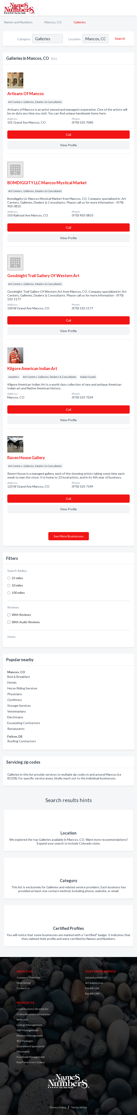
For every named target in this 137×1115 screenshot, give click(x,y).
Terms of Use (79, 1107)
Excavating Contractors (23, 723)
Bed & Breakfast (18, 677)
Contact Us (23, 988)
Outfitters (14, 700)
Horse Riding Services (22, 688)
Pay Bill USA (92, 988)
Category (23, 39)
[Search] (119, 38)
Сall (68, 134)
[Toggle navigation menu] (131, 7)
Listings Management (29, 1025)
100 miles (18, 593)
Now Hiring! (24, 983)
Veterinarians (16, 711)
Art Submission (94, 983)
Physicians (14, 694)
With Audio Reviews (26, 622)
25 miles (17, 578)
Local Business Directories (32, 1009)
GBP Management (27, 1030)
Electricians (15, 717)
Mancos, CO (53, 22)
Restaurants (16, 729)
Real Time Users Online (31, 1062)
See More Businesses (69, 536)
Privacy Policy (58, 1107)
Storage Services (19, 705)
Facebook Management (31, 1057)
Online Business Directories (33, 1014)
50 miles (17, 585)
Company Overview (28, 977)
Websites (22, 1019)
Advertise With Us (96, 977)
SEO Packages (25, 1041)
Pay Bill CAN (92, 993)
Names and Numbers (18, 22)
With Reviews (21, 615)
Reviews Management (30, 1035)
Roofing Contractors (21, 741)
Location (74, 39)
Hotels (12, 682)
